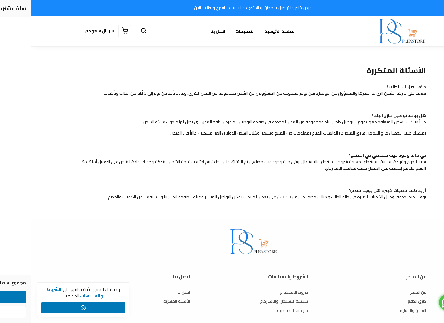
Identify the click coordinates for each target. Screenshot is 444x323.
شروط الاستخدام (263, 292)
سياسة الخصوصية (261, 311)
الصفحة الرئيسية (249, 31)
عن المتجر (387, 292)
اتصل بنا (187, 31)
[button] (112, 31)
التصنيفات (214, 31)
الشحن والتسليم (382, 311)
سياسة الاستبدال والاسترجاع (253, 301)
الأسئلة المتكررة (146, 301)
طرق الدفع (386, 301)
